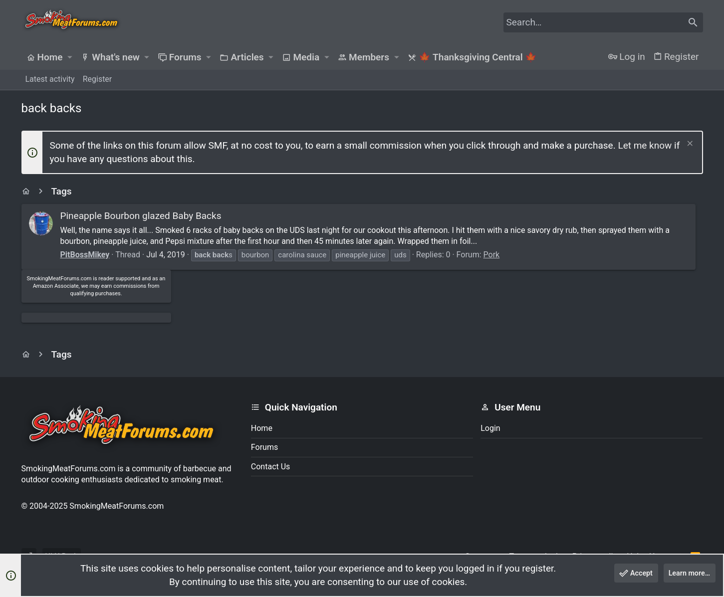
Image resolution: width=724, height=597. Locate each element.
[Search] (603, 22)
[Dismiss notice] (689, 144)
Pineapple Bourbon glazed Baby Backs (141, 215)
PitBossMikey (85, 265)
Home (261, 428)
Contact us (270, 466)
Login (490, 428)
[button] (69, 57)
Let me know (645, 145)
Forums (264, 447)
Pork (491, 265)
